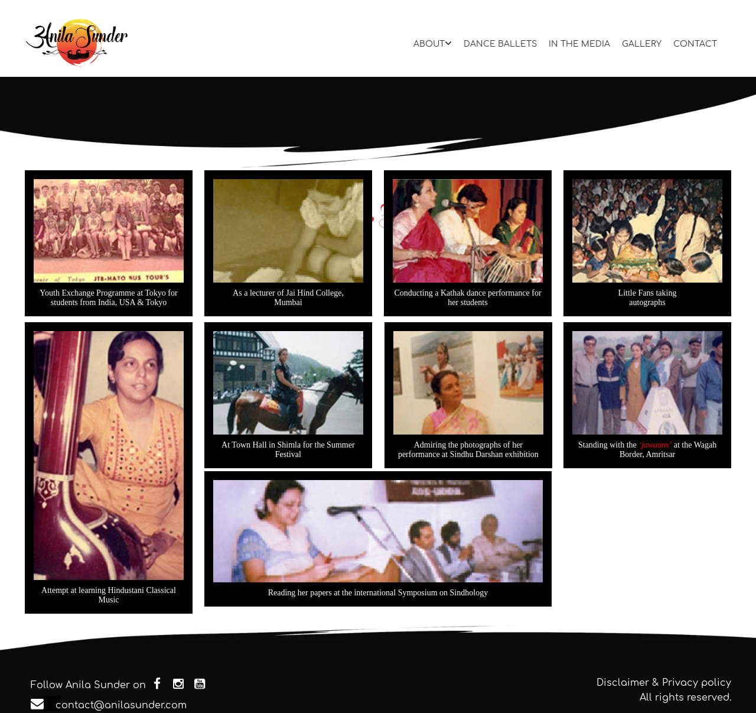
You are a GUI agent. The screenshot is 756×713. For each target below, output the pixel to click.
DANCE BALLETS (500, 44)
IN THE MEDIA (579, 44)
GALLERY (642, 44)
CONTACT (695, 44)
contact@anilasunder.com (52, 705)
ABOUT (432, 43)
